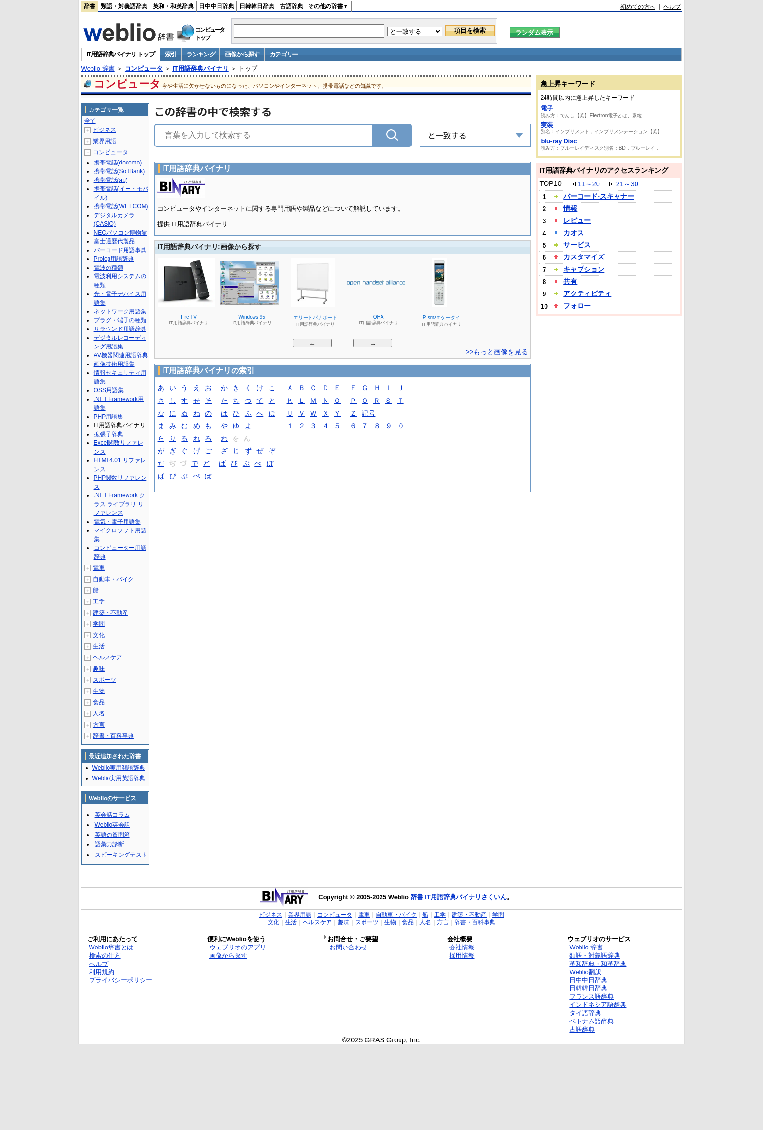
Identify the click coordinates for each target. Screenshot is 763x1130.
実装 (547, 124)
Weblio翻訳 (585, 972)
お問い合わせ (348, 947)
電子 (547, 108)
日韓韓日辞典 (256, 6)
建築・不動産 (110, 612)
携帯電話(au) (110, 180)
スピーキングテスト (121, 854)
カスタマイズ (583, 257)
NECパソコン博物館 (120, 232)
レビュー (577, 220)
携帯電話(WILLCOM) (121, 206)
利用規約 (101, 972)
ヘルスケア (107, 657)
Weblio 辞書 (98, 68)
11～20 (589, 184)
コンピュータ (144, 68)
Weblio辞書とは (111, 947)
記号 (368, 414)
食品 (99, 702)
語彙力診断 (109, 844)
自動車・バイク (113, 579)
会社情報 (461, 947)
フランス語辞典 (591, 996)
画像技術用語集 (114, 364)
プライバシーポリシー (120, 980)
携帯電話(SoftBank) (119, 171)
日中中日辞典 (216, 6)
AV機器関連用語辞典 (121, 355)
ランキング (200, 54)
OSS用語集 (109, 390)
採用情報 (461, 955)
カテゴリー (284, 54)
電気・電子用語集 (117, 521)
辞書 (89, 6)
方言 (99, 724)
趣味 (99, 668)
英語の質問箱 (112, 834)
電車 (99, 568)
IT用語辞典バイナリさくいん (466, 897)
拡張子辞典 (108, 434)
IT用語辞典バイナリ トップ (121, 54)
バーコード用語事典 (120, 250)
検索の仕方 (105, 955)
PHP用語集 (109, 416)
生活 (99, 646)
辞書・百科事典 (113, 735)
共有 (570, 281)
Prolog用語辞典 (114, 258)
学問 (99, 623)
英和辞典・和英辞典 (597, 963)
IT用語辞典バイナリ (200, 68)
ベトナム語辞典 (591, 1021)
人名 (99, 713)
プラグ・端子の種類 (120, 320)
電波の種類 (108, 267)
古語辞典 (291, 6)
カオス (573, 233)
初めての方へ (637, 6)
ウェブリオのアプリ (237, 947)
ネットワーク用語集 (120, 311)
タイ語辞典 (585, 1013)
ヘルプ (672, 6)
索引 (170, 54)
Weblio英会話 (112, 824)
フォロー (577, 306)
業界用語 (104, 141)
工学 (99, 601)
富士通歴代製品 (114, 241)
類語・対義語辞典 (124, 6)
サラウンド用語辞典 (120, 329)
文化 (99, 635)
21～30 (627, 184)
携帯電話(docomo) (118, 162)
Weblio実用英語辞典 (118, 778)
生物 (99, 691)
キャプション (583, 269)
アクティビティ (587, 293)
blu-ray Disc (559, 141)
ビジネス (104, 130)
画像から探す (242, 54)
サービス (577, 245)
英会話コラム (112, 814)
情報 (570, 208)
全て (90, 121)
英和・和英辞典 (173, 6)
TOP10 (550, 183)
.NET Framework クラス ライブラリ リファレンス (119, 504)
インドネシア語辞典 (597, 1004)
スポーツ (104, 679)
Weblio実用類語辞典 (118, 768)
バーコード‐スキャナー (598, 196)
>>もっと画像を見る (497, 352)
